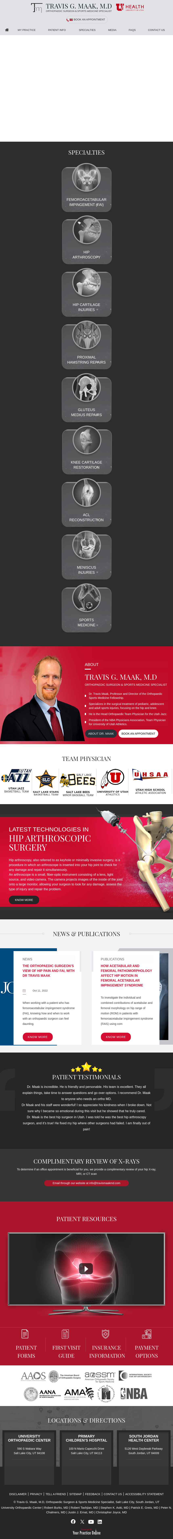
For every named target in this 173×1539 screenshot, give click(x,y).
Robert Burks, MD (56, 1507)
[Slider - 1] (160, 139)
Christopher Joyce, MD (111, 1512)
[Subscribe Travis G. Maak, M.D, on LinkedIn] (100, 1522)
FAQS (132, 30)
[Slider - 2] (165, 139)
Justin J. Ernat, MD (81, 1512)
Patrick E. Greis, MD (144, 1507)
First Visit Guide (66, 1344)
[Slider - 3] (170, 139)
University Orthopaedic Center (29, 1438)
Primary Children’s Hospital (86, 1438)
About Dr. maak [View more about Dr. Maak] (101, 733)
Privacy (36, 1494)
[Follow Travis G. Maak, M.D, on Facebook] (73, 1522)
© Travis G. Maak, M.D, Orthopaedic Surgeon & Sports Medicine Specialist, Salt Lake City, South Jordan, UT (86, 1502)
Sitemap (75, 1494)
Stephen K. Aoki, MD (114, 1507)
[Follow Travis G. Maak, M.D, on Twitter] (82, 1522)
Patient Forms (26, 1344)
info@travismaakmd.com (104, 1183)
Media (112, 30)
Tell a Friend (56, 1494)
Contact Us (156, 30)
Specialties (87, 30)
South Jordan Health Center (144, 1438)
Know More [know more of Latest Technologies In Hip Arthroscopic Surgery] (24, 900)
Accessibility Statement (144, 1494)
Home (7, 30)
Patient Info (57, 30)
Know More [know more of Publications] (116, 1037)
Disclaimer (18, 1494)
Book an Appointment (89, 19)
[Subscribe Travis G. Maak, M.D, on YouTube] (91, 1522)
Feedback (92, 1494)
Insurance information (106, 1344)
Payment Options (147, 1344)
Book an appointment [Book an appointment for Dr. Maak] (138, 733)
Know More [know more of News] (38, 1037)
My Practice (27, 30)
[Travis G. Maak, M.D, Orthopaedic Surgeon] (70, 8)
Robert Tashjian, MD (84, 1507)
